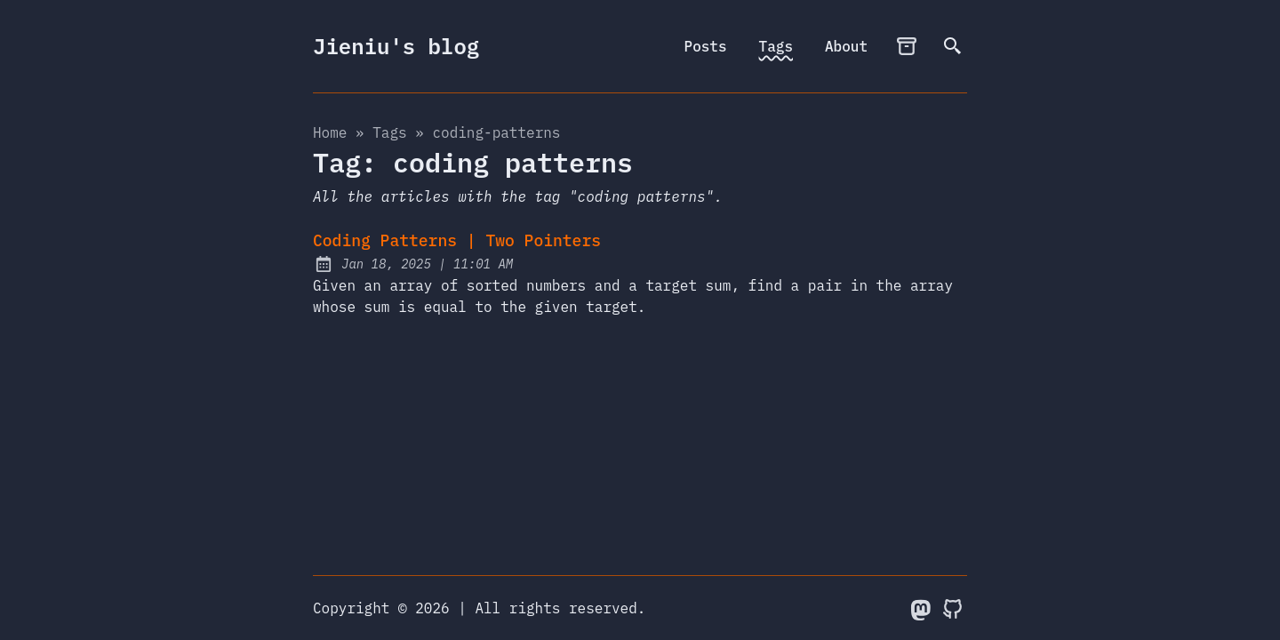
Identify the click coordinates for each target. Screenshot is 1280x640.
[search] (953, 46)
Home (330, 132)
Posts (705, 46)
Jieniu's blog (396, 46)
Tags (776, 46)
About (846, 46)
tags (389, 132)
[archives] (906, 46)
